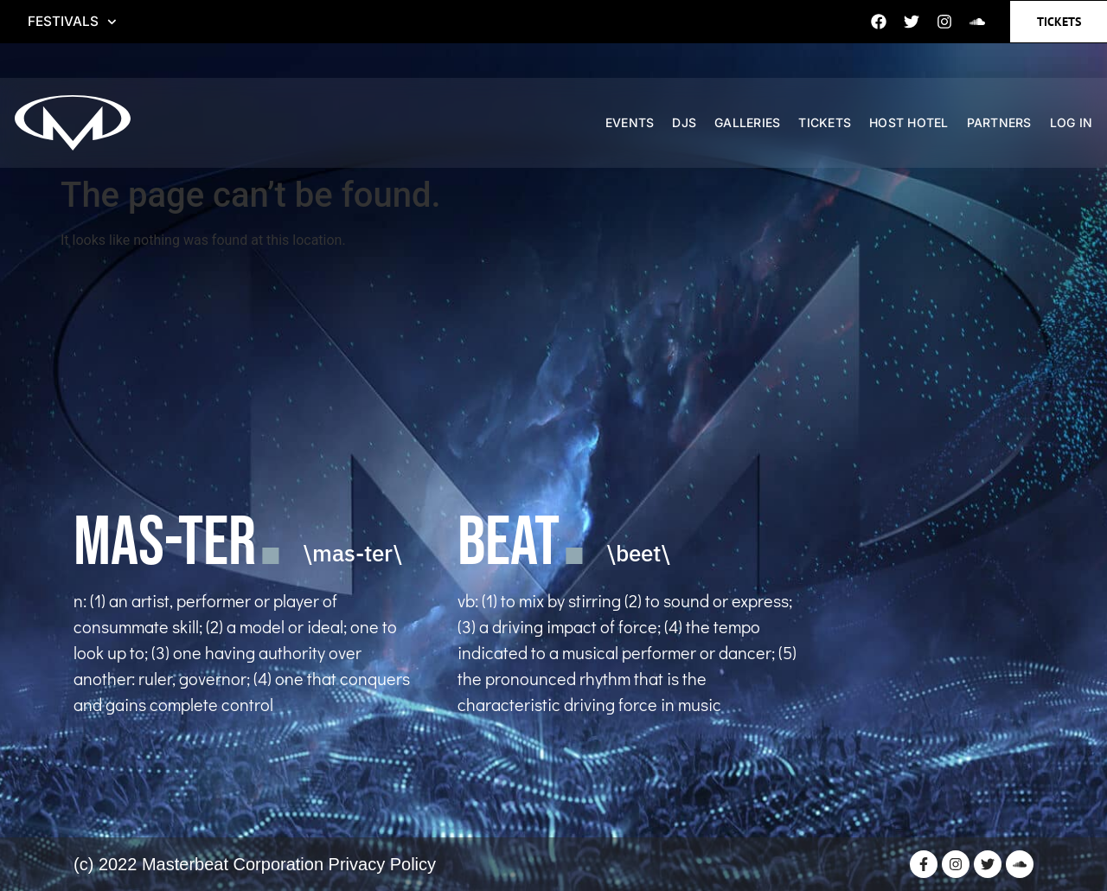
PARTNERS (1005, 125)
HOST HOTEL (915, 125)
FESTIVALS (73, 21)
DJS (690, 125)
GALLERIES (753, 125)
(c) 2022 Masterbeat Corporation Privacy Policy (255, 864)
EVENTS (636, 125)
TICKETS (830, 125)
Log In (1077, 125)
